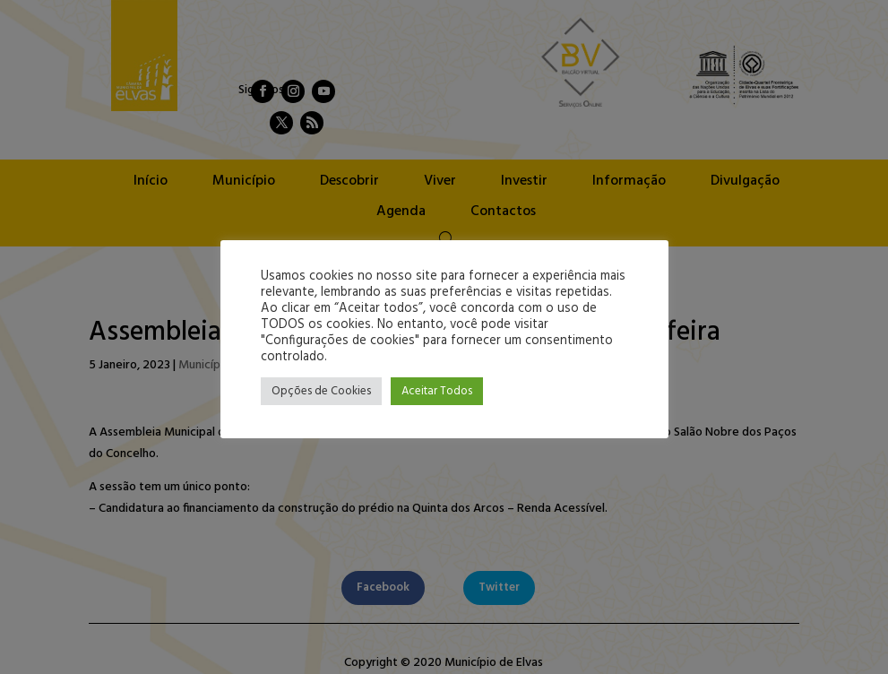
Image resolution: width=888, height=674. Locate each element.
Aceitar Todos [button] (436, 391)
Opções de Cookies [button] (321, 391)
